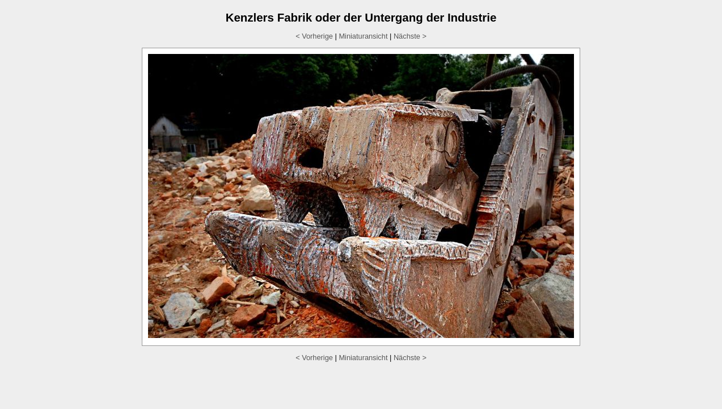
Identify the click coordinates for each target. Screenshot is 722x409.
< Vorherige (314, 36)
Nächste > (410, 36)
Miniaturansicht (363, 36)
